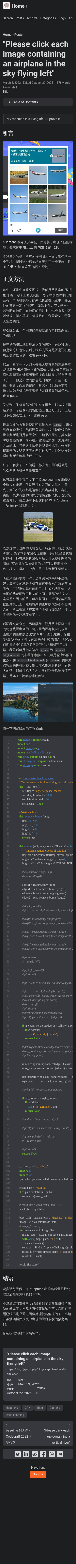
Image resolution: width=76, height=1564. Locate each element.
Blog (40, 1407)
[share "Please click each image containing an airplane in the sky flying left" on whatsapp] (52, 1455)
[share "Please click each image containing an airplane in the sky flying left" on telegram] (60, 1455)
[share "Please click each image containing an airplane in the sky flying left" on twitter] (18, 1455)
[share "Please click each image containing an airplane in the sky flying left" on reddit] (35, 1455)
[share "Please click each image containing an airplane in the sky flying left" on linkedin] (26, 1455)
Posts (18, 35)
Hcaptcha (12, 1407)
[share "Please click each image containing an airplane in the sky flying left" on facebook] (43, 1455)
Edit (5, 91)
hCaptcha (10, 242)
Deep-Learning (15, 1414)
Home (14, 5)
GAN (28, 1407)
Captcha (55, 1407)
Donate (38, 1474)
